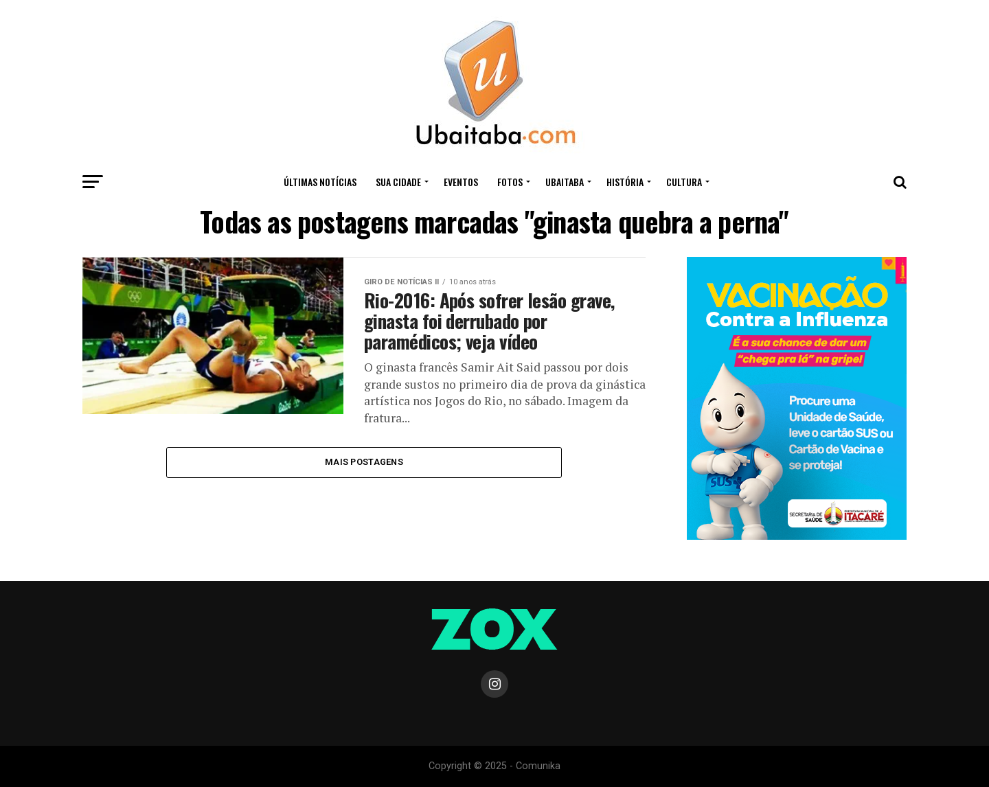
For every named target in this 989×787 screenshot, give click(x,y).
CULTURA (684, 181)
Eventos (461, 181)
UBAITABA (564, 181)
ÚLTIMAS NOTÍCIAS (320, 181)
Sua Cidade (398, 181)
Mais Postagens (364, 462)
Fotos (510, 181)
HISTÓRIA (625, 181)
